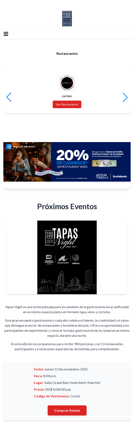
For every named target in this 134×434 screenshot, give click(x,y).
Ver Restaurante (67, 104)
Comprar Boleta (67, 410)
